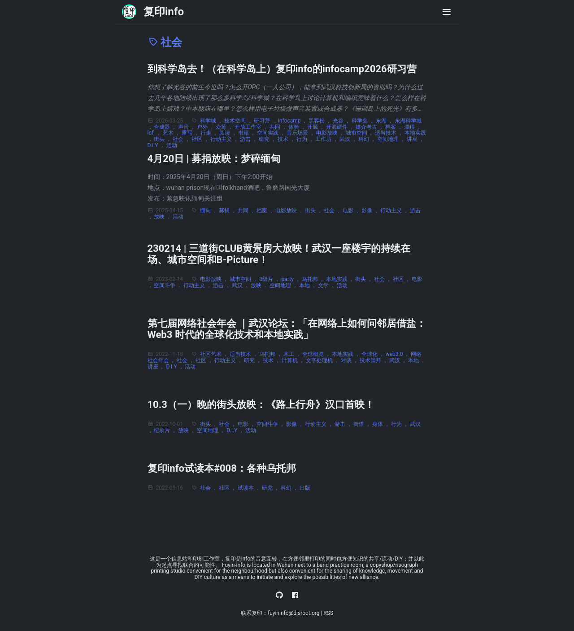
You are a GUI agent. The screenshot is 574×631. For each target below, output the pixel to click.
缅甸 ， (209, 210)
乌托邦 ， (314, 279)
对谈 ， (350, 360)
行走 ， (209, 133)
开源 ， (316, 127)
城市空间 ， (360, 133)
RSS (328, 613)
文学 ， (327, 285)
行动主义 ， (225, 139)
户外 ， (206, 127)
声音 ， (187, 127)
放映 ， (163, 217)
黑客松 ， (321, 121)
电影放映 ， (331, 133)
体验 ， (297, 127)
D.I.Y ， (157, 145)
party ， (291, 279)
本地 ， (308, 285)
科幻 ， (367, 139)
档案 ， (394, 127)
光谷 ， (342, 121)
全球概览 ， (317, 354)
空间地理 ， (392, 139)
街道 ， (362, 424)
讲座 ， (415, 139)
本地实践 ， (341, 279)
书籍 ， (247, 133)
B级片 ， (270, 279)
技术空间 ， (239, 121)
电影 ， (352, 210)
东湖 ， (385, 121)
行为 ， (305, 139)
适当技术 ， (389, 133)
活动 (171, 145)
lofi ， (155, 133)
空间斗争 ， (168, 285)
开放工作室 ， (252, 127)
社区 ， (200, 139)
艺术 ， (172, 133)
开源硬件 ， (341, 127)
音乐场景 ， (301, 133)
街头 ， (163, 139)
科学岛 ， (364, 121)
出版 (305, 488)
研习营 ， (266, 121)
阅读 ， (228, 133)
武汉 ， (348, 139)
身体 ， (381, 424)
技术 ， (287, 139)
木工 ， (292, 354)
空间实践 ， (272, 133)
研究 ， (268, 139)
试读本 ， (250, 488)
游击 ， (249, 139)
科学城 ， (212, 121)
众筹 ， (225, 127)
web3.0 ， (398, 354)
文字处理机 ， (323, 360)
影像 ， (370, 210)
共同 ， (279, 127)
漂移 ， (413, 127)
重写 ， (191, 133)
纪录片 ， (166, 430)
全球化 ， (373, 354)
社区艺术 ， (215, 354)
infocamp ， (293, 121)
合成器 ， (166, 127)
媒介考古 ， (370, 127)
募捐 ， (228, 210)
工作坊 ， (327, 139)
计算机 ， (294, 360)
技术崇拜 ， (374, 360)
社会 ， (182, 139)
